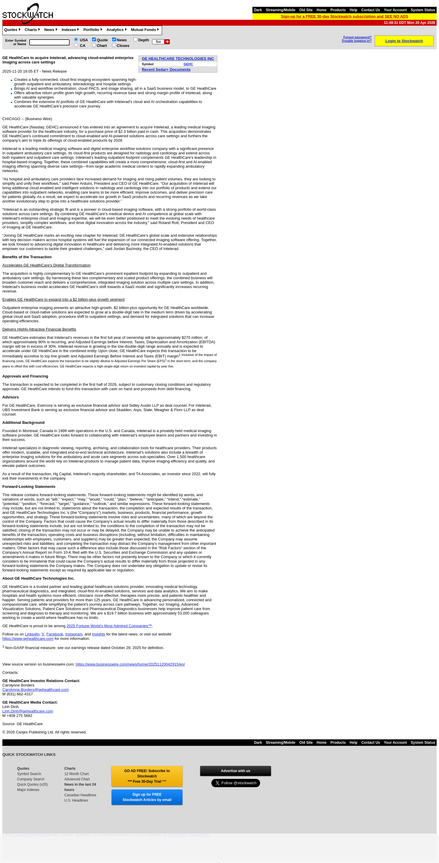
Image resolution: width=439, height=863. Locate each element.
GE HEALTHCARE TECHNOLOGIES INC (178, 58)
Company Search (31, 779)
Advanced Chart (77, 779)
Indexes (71, 30)
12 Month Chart (76, 774)
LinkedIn (32, 634)
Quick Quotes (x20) (32, 784)
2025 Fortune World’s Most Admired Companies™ (109, 626)
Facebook (54, 634)
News (51, 30)
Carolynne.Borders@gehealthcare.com (35, 689)
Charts (33, 30)
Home (322, 10)
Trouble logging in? (357, 41)
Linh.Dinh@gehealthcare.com (27, 711)
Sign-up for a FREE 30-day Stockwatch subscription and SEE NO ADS (344, 16)
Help (354, 10)
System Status (423, 10)
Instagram (73, 634)
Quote (102, 40)
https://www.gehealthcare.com (27, 638)
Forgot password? (357, 37)
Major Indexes (28, 790)
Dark (258, 10)
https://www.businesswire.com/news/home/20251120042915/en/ (130, 664)
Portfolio (93, 30)
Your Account (395, 10)
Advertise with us (235, 771)
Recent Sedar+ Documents (166, 69)
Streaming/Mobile (280, 10)
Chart (102, 45)
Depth (143, 40)
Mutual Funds (146, 30)
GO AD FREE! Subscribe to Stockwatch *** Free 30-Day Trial (147, 776)
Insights (98, 634)
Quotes (13, 30)
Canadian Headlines (80, 795)
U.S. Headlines (76, 800)
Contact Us (370, 10)
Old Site (306, 10)
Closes (123, 45)
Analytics (117, 30)
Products (338, 10)
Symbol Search (29, 774)
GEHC (188, 64)
